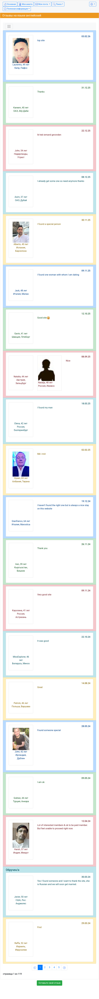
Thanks (41, 91)
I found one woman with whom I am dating (58, 274)
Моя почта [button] (41, 4)
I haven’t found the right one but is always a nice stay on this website (63, 507)
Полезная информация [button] (16, 9)
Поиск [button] (57, 4)
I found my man (45, 407)
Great (40, 687)
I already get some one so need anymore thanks (60, 181)
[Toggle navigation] (9, 26)
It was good (43, 641)
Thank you (42, 548)
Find (39, 927)
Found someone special (49, 730)
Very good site (44, 594)
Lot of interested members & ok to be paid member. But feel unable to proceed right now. (62, 827)
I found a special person (49, 224)
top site (41, 40)
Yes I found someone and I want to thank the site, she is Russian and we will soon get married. (63, 883)
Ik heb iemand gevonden (49, 134)
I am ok (41, 782)
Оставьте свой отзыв (50, 983)
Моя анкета (25, 4)
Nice (68, 360)
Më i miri (41, 454)
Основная (10, 4)
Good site (43, 317)
